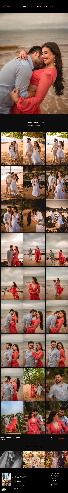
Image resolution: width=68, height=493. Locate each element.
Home (24, 6)
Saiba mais (16, 488)
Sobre (45, 6)
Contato (52, 6)
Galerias (39, 6)
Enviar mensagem (56, 475)
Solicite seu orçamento (60, 438)
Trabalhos (31, 6)
